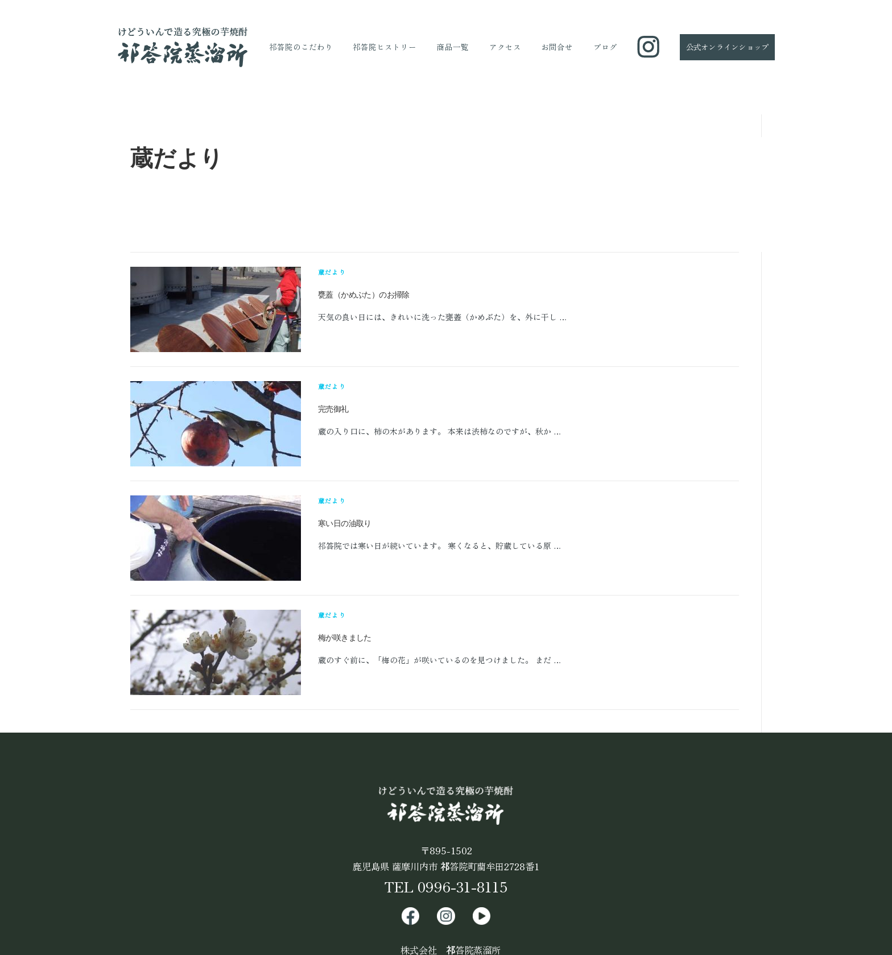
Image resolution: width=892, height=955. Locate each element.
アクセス (505, 46)
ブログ (605, 46)
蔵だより (332, 271)
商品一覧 (453, 46)
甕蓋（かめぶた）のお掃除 (364, 295)
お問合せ (557, 46)
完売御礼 (333, 409)
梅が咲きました (344, 637)
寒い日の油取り (344, 523)
